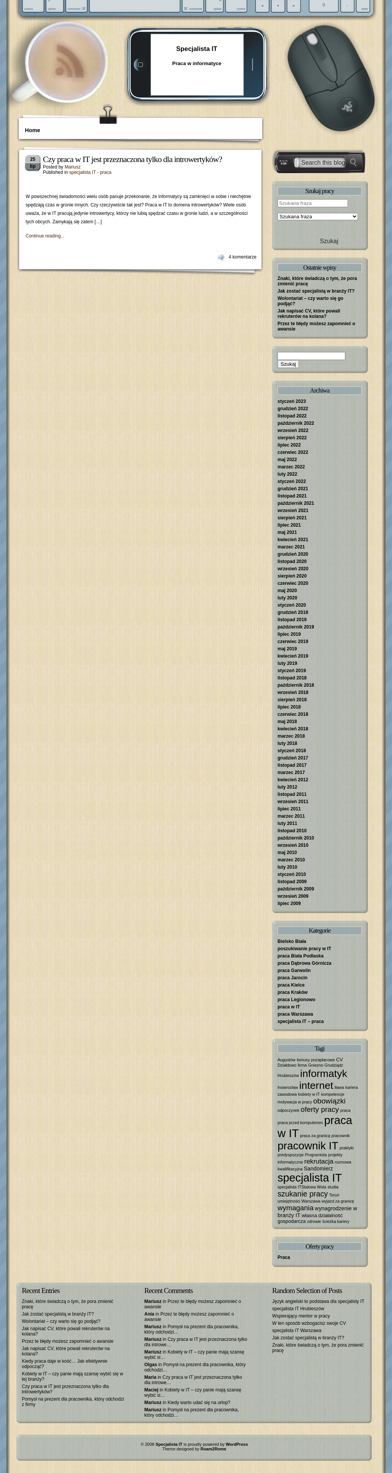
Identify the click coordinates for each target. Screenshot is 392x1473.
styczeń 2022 (292, 481)
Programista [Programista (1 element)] (316, 1154)
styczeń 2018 (292, 750)
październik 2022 (296, 423)
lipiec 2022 (289, 445)
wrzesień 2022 (293, 430)
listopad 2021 (292, 496)
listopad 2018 (292, 678)
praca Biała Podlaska (300, 956)
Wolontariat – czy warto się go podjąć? (61, 1321)
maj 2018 (287, 721)
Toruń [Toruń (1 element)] (334, 1195)
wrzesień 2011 (293, 801)
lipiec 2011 (289, 809)
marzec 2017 (291, 772)
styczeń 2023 (292, 401)
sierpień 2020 (292, 576)
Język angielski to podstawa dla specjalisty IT (318, 1301)
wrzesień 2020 (293, 568)
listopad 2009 (292, 881)
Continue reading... (45, 236)
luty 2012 (287, 787)
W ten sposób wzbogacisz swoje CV (309, 1323)
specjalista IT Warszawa (297, 1330)
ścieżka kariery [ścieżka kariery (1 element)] (335, 1221)
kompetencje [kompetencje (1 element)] (332, 1094)
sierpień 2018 (292, 699)
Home (32, 130)
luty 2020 (287, 598)
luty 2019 (287, 663)
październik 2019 (296, 627)
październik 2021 (296, 503)
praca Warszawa (295, 1014)
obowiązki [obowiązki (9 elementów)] (329, 1101)
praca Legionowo (296, 999)
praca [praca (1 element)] (345, 1110)
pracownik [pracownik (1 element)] (341, 1135)
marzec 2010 (291, 860)
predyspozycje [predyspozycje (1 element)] (291, 1154)
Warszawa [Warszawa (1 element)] (311, 1201)
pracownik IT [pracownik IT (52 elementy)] (308, 1146)
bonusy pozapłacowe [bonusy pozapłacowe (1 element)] (316, 1059)
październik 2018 (296, 685)
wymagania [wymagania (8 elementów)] (296, 1208)
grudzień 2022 (293, 408)
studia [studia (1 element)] (333, 1187)
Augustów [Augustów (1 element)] (287, 1059)
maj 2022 (287, 459)
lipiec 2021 (289, 525)
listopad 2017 (292, 765)
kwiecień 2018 (293, 729)
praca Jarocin (292, 977)
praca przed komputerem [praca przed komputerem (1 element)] (300, 1122)
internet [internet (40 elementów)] (316, 1085)
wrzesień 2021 (293, 510)
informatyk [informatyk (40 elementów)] (323, 1073)
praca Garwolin (294, 970)
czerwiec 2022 (293, 452)
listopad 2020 (292, 561)
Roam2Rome (213, 1449)
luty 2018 (287, 743)
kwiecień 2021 (293, 539)
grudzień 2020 (293, 554)
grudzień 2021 (293, 488)
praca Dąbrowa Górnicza (305, 963)
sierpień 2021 (292, 517)
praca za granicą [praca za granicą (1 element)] (315, 1135)
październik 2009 (296, 889)
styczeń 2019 (292, 670)
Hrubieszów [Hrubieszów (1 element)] (288, 1075)
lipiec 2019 (289, 634)
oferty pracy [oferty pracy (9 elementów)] (320, 1109)
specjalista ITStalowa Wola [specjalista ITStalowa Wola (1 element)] (302, 1187)
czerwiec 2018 (293, 714)
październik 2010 (296, 838)
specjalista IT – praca (301, 1021)
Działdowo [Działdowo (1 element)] (287, 1065)
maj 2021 (287, 532)
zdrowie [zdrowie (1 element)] (314, 1221)
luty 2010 (287, 867)
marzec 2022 (291, 467)
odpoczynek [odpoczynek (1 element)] (288, 1110)
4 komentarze (242, 257)
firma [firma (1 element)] (302, 1065)
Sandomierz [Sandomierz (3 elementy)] (318, 1168)
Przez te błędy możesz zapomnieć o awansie (67, 1341)
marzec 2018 (291, 736)
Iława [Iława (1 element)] (339, 1087)
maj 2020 (287, 590)
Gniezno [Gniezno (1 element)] (315, 1065)
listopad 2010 (292, 830)
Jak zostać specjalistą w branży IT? (316, 291)
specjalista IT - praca (90, 172)
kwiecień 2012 (293, 779)
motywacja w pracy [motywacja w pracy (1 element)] (295, 1102)
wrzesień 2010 (293, 845)
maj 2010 (287, 852)
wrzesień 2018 (293, 692)
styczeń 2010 (292, 874)
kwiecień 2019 (293, 656)
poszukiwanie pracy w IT (304, 948)
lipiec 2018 (289, 707)
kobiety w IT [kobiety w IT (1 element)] (309, 1094)
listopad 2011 (292, 794)
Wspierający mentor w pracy (301, 1316)
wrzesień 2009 (293, 896)
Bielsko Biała (292, 941)
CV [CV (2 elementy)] (339, 1059)
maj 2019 (287, 648)
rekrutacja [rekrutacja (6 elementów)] (318, 1161)
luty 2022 (287, 474)
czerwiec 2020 (293, 583)
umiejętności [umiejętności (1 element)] (289, 1201)
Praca (284, 1257)
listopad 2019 (292, 619)
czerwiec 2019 (293, 641)
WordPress (237, 1444)
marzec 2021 (291, 547)
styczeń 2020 (292, 605)
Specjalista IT (196, 48)
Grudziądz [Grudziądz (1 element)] (334, 1065)
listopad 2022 (292, 416)
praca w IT (289, 1007)
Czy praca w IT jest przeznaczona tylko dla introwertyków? (132, 159)
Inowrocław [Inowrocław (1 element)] (288, 1087)
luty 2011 (287, 823)
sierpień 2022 (292, 437)
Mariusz (73, 167)
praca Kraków (293, 992)
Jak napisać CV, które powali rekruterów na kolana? (309, 313)
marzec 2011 (291, 816)
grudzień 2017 (293, 758)
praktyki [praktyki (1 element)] (347, 1148)
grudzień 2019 (293, 612)
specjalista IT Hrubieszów (298, 1308)
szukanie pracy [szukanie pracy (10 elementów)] (303, 1194)
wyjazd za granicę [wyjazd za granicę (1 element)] (338, 1201)
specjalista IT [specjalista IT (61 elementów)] (310, 1178)
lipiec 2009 (289, 903)
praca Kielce (291, 985)
